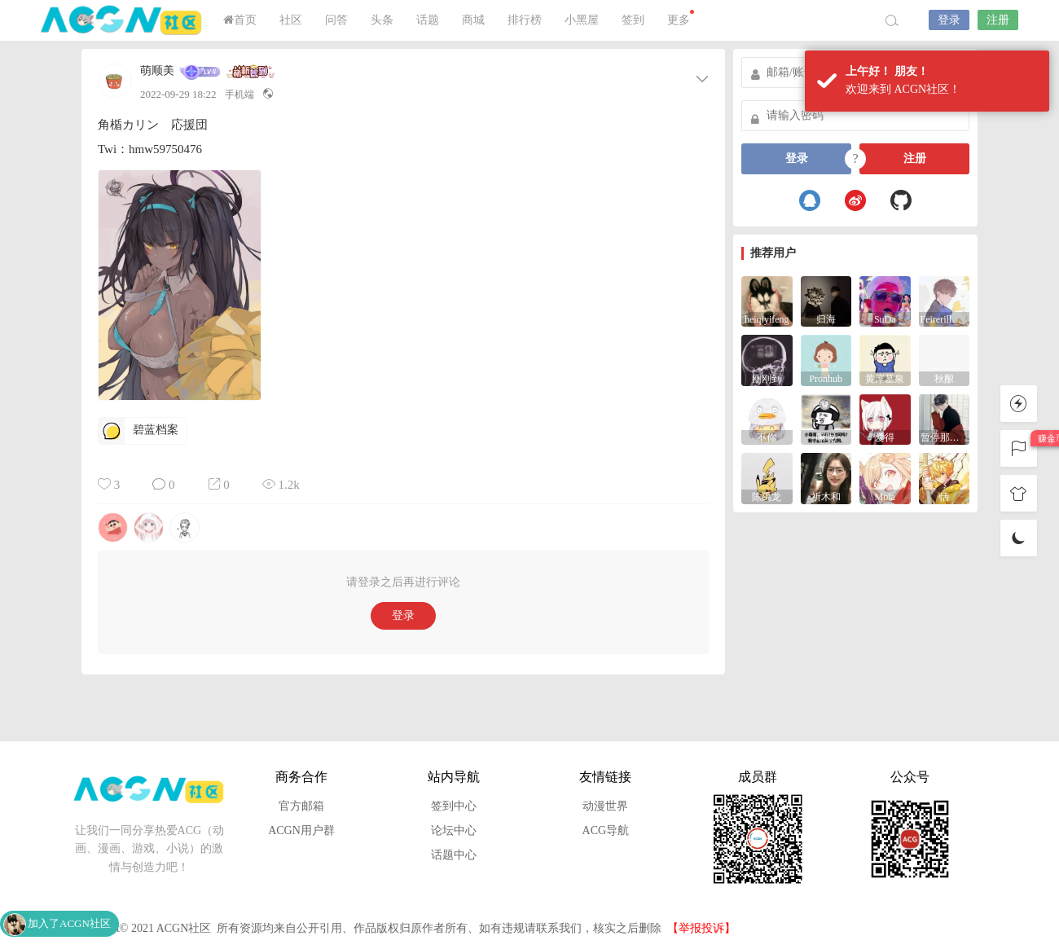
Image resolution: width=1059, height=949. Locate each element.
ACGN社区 (122, 20)
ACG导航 (606, 830)
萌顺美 (157, 71)
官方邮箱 (301, 806)
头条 (382, 20)
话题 (427, 20)
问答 (336, 20)
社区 (290, 20)
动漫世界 (605, 806)
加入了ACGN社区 (69, 923)
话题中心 (454, 855)
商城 (473, 20)
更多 (680, 18)
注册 (997, 20)
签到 (633, 20)
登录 (949, 20)
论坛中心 (454, 830)
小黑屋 (582, 20)
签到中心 (454, 806)
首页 (240, 20)
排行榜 (525, 20)
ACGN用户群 (301, 830)
